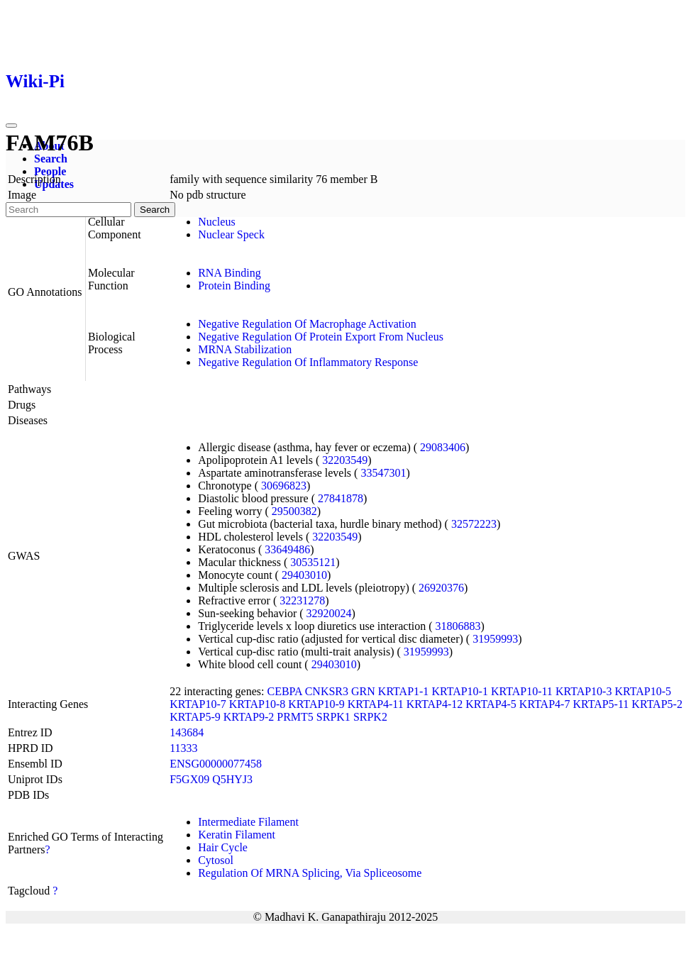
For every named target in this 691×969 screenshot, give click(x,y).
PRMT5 (295, 717)
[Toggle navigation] (11, 125)
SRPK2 (370, 717)
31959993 (495, 639)
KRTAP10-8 (257, 704)
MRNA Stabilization (245, 349)
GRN (363, 691)
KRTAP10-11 (522, 691)
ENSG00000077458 (216, 764)
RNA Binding (229, 273)
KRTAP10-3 (583, 691)
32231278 (302, 600)
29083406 (442, 447)
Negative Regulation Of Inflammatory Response (308, 362)
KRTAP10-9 (316, 704)
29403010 (304, 575)
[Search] (68, 209)
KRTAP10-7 (198, 704)
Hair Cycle (223, 847)
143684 (187, 732)
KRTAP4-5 (490, 704)
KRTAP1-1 (403, 691)
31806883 (458, 626)
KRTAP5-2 (656, 704)
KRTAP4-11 (376, 704)
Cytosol (215, 860)
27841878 (340, 498)
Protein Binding (234, 285)
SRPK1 (333, 717)
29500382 (294, 511)
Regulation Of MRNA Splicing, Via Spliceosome (309, 873)
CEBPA (284, 691)
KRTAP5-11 (601, 704)
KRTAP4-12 (435, 704)
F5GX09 (189, 779)
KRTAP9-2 (249, 717)
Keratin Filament (236, 835)
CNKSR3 (326, 691)
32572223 (474, 524)
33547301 (383, 473)
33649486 (287, 549)
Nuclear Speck (231, 234)
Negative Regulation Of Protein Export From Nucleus (320, 337)
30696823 (283, 486)
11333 (183, 748)
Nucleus (216, 222)
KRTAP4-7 (544, 704)
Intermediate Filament (248, 822)
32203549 (344, 460)
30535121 (313, 562)
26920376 (441, 588)
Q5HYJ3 (232, 779)
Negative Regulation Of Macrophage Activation (307, 324)
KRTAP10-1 (459, 691)
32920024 (329, 613)
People (50, 171)
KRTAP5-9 (195, 717)
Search (50, 159)
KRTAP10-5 (642, 691)
